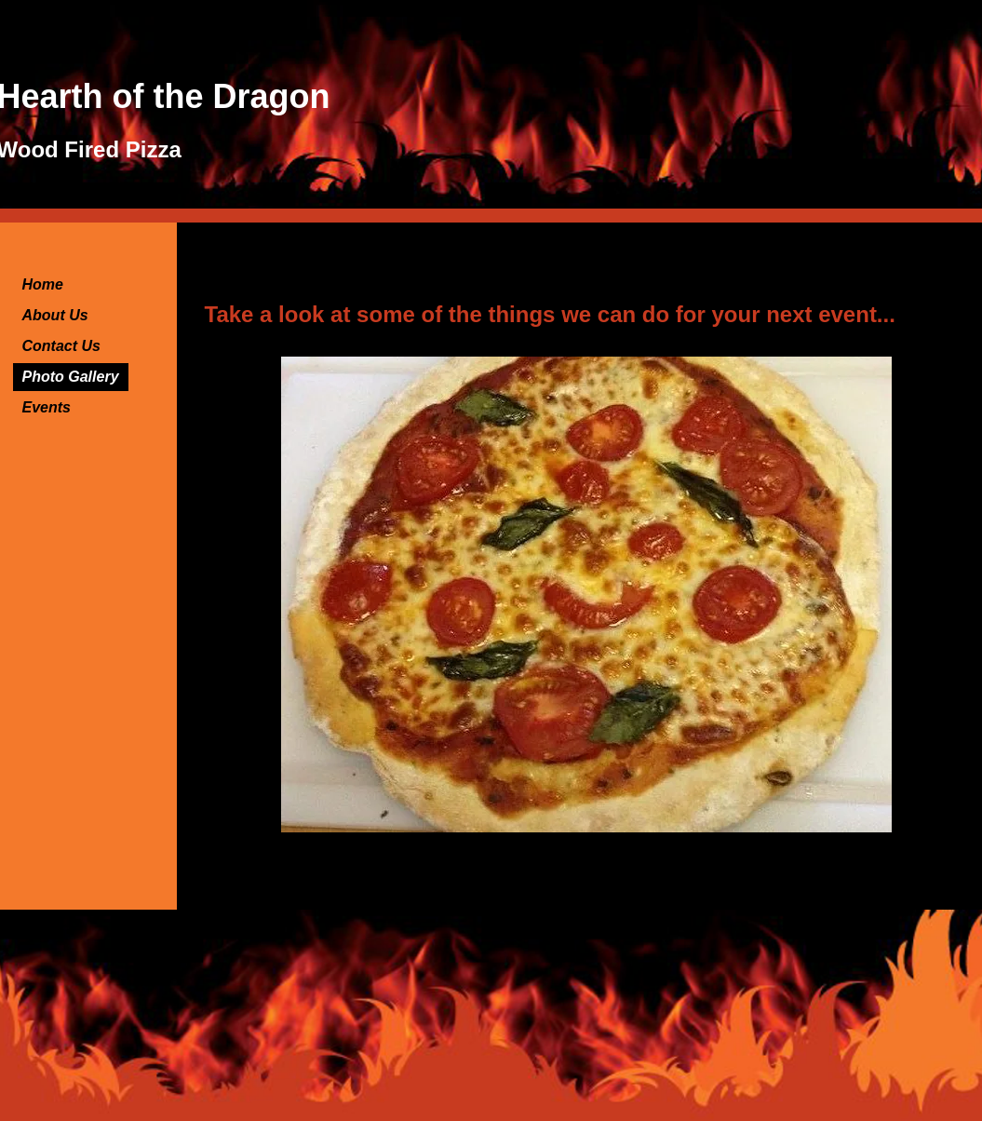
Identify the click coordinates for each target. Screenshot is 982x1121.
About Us (55, 315)
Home (42, 284)
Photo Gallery (70, 377)
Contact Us (61, 346)
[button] (586, 594)
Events (46, 407)
